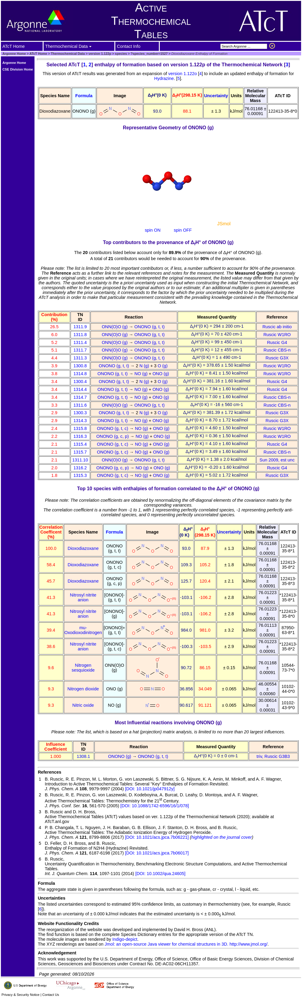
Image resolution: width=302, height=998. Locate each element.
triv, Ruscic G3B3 (273, 756)
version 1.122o (183, 73)
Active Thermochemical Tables (151, 21)
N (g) (145, 365)
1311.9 (80, 326)
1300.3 (80, 412)
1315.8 (80, 428)
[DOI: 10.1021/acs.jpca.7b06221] (157, 837)
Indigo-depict (124, 939)
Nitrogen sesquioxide (83, 667)
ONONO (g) (120, 756)
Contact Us (50, 994)
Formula (84, 95)
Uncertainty (216, 95)
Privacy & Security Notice (21, 994)
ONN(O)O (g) (115, 326)
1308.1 (83, 756)
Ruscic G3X (277, 357)
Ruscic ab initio (277, 326)
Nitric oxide (83, 705)
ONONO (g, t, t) (150, 326)
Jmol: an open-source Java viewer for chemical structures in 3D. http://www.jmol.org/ (186, 944)
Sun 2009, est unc (277, 460)
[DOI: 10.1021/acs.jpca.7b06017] (157, 853)
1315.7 (80, 452)
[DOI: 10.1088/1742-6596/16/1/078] (154, 805)
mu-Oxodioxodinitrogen (83, 630)
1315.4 (80, 444)
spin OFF (183, 230)
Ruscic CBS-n (277, 350)
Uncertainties (51, 898)
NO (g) (141, 373)
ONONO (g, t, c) (113, 428)
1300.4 (80, 381)
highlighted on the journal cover (221, 837)
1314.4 (80, 389)
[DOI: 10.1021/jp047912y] (150, 788)
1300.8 (80, 365)
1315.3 (80, 475)
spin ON (152, 230)
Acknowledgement (57, 952)
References (49, 772)
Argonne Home (14, 53)
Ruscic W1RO (277, 334)
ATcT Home (38, 53)
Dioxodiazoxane (82, 548)
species (120, 53)
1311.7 (80, 350)
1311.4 (80, 342)
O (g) (163, 365)
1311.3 (80, 357)
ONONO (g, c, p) (113, 436)
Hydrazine (164, 78)
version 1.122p (99, 53)
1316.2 (80, 467)
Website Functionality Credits (68, 923)
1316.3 (80, 436)
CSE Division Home (17, 69)
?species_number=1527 (149, 53)
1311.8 (80, 334)
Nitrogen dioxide (83, 688)
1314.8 (80, 373)
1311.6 (80, 405)
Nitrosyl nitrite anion (83, 597)
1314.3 (80, 420)
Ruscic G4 (277, 342)
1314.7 (80, 397)
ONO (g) (161, 373)
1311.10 (80, 460)
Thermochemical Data (68, 53)
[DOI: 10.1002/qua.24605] (160, 873)
